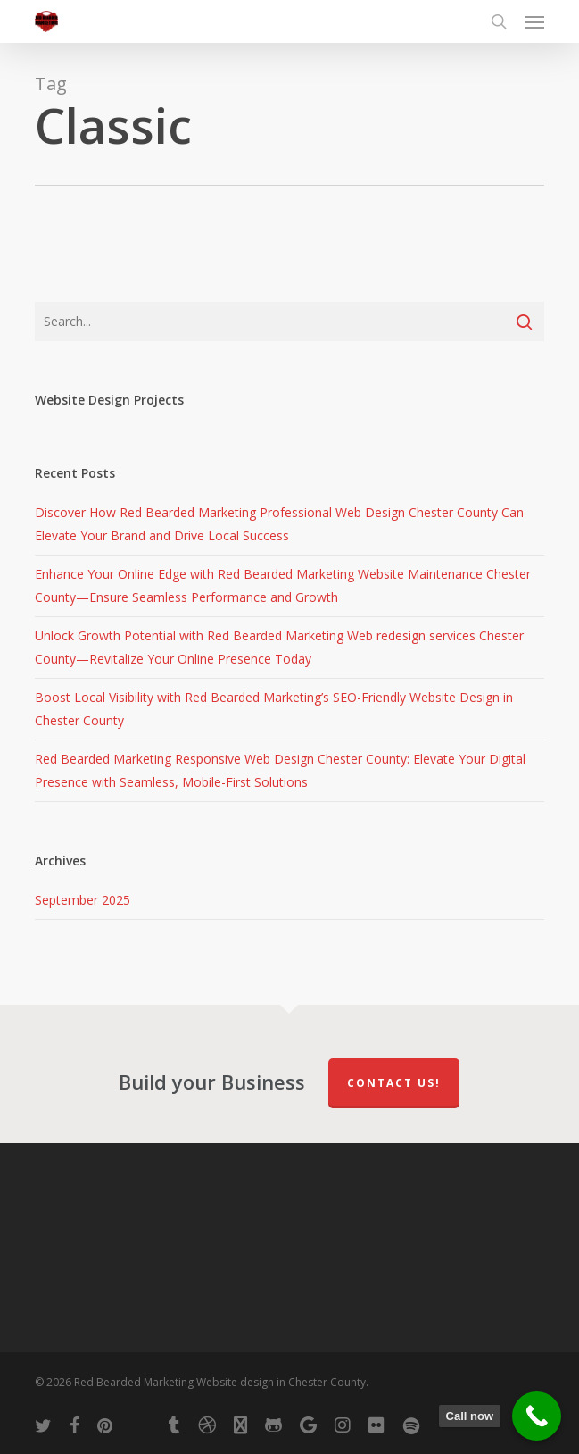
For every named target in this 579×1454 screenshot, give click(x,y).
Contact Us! (394, 1082)
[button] (534, 21)
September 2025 (82, 899)
